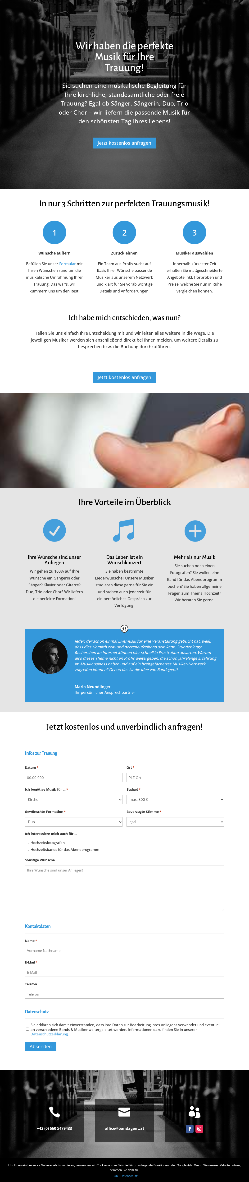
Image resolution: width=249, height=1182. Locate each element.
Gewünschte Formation (45, 811)
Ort (130, 767)
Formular (67, 263)
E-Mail (31, 962)
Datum (31, 767)
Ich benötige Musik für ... (46, 789)
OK (116, 1176)
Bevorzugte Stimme (144, 811)
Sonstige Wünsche (40, 860)
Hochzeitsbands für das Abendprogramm (65, 849)
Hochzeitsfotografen (48, 842)
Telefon (31, 984)
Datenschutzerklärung (49, 1034)
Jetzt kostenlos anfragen (124, 143)
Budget (133, 789)
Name (31, 940)
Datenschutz (129, 1176)
